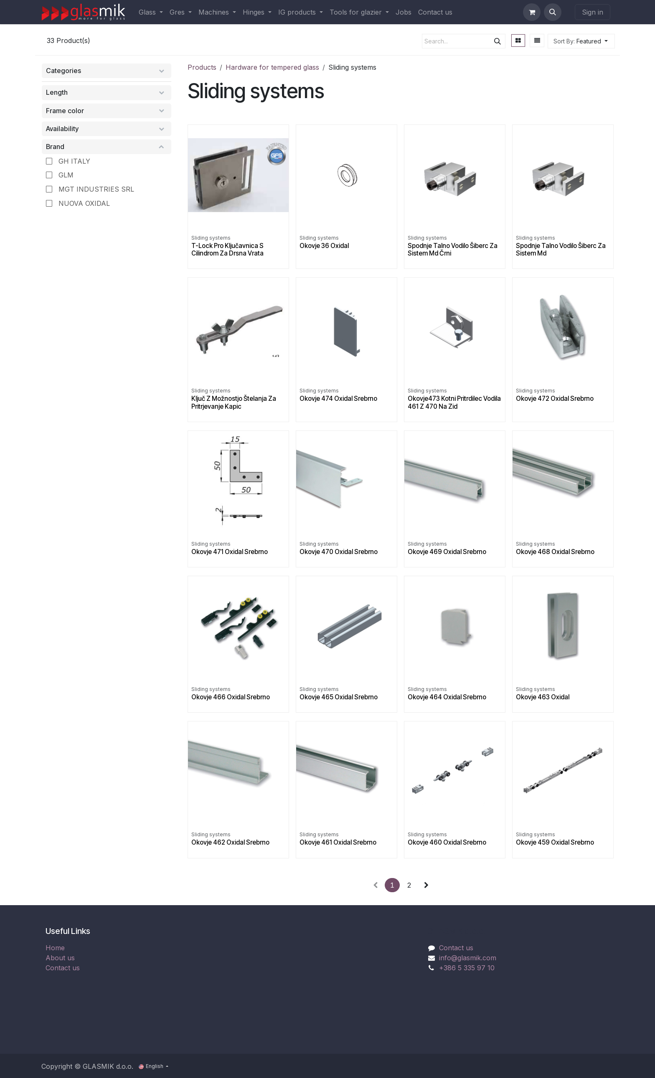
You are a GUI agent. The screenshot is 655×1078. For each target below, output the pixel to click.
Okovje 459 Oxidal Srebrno (555, 842)
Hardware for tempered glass (272, 67)
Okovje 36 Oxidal (324, 246)
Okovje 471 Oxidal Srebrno (229, 552)
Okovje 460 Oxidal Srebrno (447, 842)
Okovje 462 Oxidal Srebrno (230, 842)
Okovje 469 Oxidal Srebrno (447, 552)
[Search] (497, 41)
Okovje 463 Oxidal (542, 697)
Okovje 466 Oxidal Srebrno (230, 697)
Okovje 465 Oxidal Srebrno (339, 697)
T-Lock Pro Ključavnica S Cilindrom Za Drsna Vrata (227, 249)
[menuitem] (150, 12)
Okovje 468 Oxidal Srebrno (555, 552)
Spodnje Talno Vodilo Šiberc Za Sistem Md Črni (453, 249)
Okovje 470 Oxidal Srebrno (339, 552)
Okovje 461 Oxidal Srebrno (338, 842)
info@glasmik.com (467, 958)
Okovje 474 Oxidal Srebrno (338, 398)
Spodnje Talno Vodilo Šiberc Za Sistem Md (561, 249)
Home (55, 948)
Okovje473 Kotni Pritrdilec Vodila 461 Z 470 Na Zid (454, 402)
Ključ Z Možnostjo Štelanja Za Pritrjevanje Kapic (233, 402)
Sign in (592, 12)
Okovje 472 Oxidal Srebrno (555, 398)
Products (202, 67)
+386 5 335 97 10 (467, 968)
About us (60, 958)
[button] (552, 12)
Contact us (63, 968)
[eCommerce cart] (532, 12)
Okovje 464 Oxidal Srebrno (447, 697)
